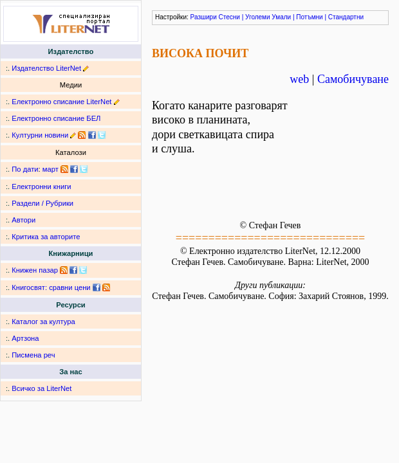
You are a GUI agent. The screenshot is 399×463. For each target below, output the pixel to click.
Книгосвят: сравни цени (51, 287)
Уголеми (257, 17)
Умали (281, 17)
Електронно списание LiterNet (61, 101)
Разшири (203, 17)
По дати (25, 169)
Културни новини (40, 135)
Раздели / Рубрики (42, 203)
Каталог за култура (43, 321)
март (50, 169)
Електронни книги (41, 186)
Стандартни (346, 17)
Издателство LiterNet (46, 68)
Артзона (25, 338)
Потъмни (309, 17)
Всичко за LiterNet (41, 388)
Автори (23, 220)
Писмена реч (33, 355)
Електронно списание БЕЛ (56, 118)
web (299, 79)
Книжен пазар (35, 270)
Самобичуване (353, 79)
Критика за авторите (46, 237)
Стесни (229, 17)
